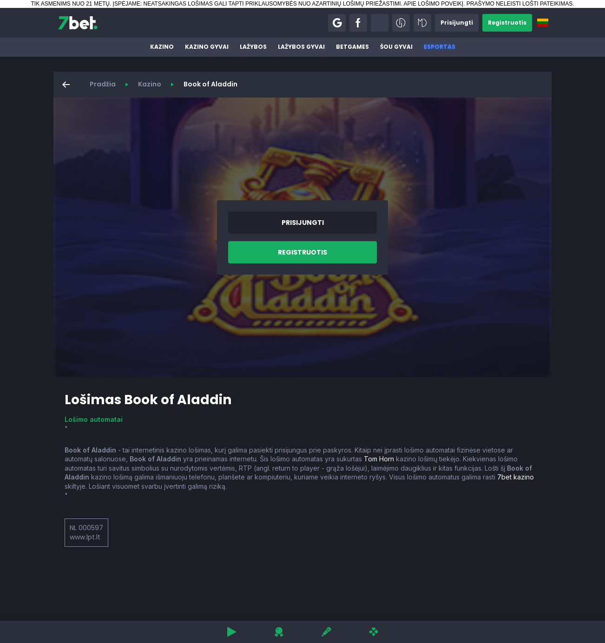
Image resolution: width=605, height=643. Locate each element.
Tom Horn (379, 459)
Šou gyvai (396, 47)
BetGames (352, 47)
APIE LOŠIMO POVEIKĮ (433, 3)
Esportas (439, 47)
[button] (337, 23)
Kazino (162, 47)
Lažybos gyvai (301, 47)
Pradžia (103, 84)
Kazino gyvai (207, 47)
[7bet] (77, 22)
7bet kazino (515, 477)
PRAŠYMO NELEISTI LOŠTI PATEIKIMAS (519, 3)
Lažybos (253, 47)
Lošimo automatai (94, 419)
